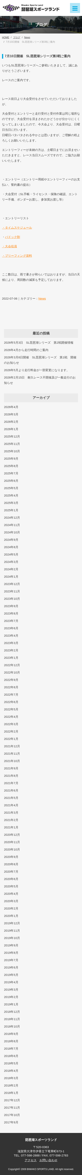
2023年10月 (12, 598)
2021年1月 (11, 827)
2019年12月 (12, 923)
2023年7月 (11, 620)
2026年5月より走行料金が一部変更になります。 (36, 370)
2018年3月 (11, 1078)
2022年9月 (11, 679)
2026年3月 (11, 414)
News (42, 298)
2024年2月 (11, 569)
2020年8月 (11, 864)
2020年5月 (11, 886)
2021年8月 (11, 775)
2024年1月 (11, 576)
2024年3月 (11, 561)
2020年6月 (11, 879)
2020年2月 (11, 908)
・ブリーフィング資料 (17, 255)
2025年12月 (12, 436)
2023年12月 (12, 584)
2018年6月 (11, 1056)
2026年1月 (11, 429)
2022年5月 (11, 709)
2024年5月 (11, 554)
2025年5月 (11, 488)
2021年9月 (11, 768)
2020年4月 (11, 893)
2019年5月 (11, 974)
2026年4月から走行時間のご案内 (26, 350)
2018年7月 (11, 1048)
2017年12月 (12, 1100)
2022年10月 (12, 672)
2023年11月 (12, 591)
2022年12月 (12, 665)
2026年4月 (11, 407)
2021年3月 (11, 812)
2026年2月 (11, 421)
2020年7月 (11, 871)
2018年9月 (11, 1033)
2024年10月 (12, 532)
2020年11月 (12, 842)
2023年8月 (11, 613)
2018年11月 (12, 1019)
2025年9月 (11, 458)
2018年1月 (11, 1092)
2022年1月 (11, 738)
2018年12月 (12, 1011)
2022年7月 (11, 694)
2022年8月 (11, 687)
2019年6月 (11, 967)
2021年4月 (11, 805)
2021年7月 (11, 783)
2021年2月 (11, 820)
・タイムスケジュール (17, 227)
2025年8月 (11, 466)
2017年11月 (12, 1107)
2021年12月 (12, 746)
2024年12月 (12, 517)
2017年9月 (11, 1122)
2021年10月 (12, 761)
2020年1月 (11, 915)
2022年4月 (11, 716)
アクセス (31, 1160)
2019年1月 (11, 1004)
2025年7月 (11, 473)
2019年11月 (12, 930)
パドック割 (12, 237)
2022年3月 (11, 724)
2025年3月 (11, 502)
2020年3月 (11, 901)
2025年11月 (12, 443)
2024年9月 (11, 539)
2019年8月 (11, 952)
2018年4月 (11, 1070)
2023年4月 (11, 635)
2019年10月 (12, 938)
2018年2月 (11, 1085)
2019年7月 (11, 960)
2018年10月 (12, 1026)
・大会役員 (9, 246)
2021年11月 (12, 753)
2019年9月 (11, 945)
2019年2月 (11, 997)
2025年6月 (11, 480)
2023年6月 (11, 628)
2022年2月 (11, 731)
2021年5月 (11, 797)
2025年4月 (11, 495)
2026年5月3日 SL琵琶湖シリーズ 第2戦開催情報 (38, 342)
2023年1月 (11, 657)
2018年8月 (11, 1041)
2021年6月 (11, 790)
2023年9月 (11, 606)
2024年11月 (12, 525)
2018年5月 (11, 1063)
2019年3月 (11, 989)
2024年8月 (11, 547)
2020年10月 (12, 849)
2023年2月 (11, 650)
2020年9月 (11, 856)
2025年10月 (12, 451)
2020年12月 (12, 834)
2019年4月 (11, 982)
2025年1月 (11, 510)
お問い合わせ (48, 1160)
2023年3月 (11, 643)
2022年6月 (11, 702)
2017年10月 (12, 1115)
